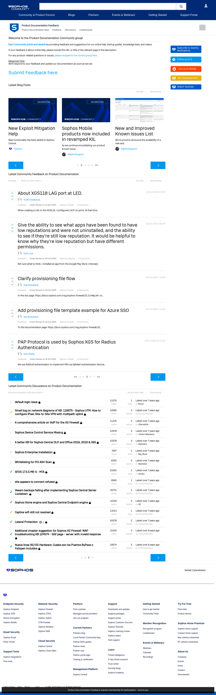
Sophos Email (9, 637)
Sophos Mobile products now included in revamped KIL (86, 133)
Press (180, 666)
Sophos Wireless (45, 627)
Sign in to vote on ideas (12, 193)
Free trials (182, 609)
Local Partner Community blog (86, 637)
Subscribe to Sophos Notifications (185, 49)
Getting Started (157, 15)
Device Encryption (11, 618)
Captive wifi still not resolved (32, 512)
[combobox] (107, 6)
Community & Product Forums (37, 15)
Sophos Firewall (45, 609)
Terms (19, 687)
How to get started (151, 609)
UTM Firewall (44, 622)
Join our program (80, 618)
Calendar (147, 652)
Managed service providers (85, 613)
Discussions (70, 30)
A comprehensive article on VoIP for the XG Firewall (47, 422)
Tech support (114, 640)
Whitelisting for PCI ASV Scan (33, 462)
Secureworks (183, 674)
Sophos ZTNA (44, 613)
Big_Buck (142, 454)
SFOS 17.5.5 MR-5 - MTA (29, 472)
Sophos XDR (9, 613)
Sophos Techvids (115, 627)
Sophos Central (45, 646)
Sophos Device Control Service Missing (39, 432)
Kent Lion (28, 253)
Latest (147, 400)
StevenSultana (30, 285)
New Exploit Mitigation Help (31, 131)
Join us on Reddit (184, 69)
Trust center (113, 664)
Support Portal (188, 15)
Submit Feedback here (33, 72)
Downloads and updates (119, 609)
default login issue (26, 402)
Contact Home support (188, 633)
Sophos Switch (45, 618)
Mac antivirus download (188, 637)
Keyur (141, 404)
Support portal (114, 618)
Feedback (56, 30)
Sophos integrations (12, 657)
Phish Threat (9, 642)
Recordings (148, 657)
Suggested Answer (11, 411)
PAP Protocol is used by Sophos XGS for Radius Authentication (67, 344)
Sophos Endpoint (11, 609)
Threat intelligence (116, 655)
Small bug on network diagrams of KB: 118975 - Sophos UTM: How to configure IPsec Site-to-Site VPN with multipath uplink (58, 412)
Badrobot (142, 444)
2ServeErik (143, 424)
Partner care (78, 651)
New (200, 27)
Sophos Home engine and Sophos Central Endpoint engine (51, 502)
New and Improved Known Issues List (135, 131)
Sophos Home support (188, 629)
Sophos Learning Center (119, 631)
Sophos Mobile (10, 622)
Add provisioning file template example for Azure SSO (73, 310)
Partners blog (79, 633)
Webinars (147, 648)
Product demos (184, 613)
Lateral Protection (26, 522)
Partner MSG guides (82, 642)
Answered (11, 471)
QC (139, 504)
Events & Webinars (123, 15)
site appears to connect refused (35, 482)
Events (181, 661)
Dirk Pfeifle (29, 354)
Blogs (71, 15)
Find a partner (79, 609)
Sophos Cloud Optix (47, 651)
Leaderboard (148, 633)
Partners (93, 15)
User (206, 5)
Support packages (116, 613)
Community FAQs (151, 613)
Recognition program (152, 629)
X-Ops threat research (118, 659)
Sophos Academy (116, 673)
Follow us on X (182, 59)
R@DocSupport (76, 154)
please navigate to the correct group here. (76, 55)
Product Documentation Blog (35, 30)
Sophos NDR (44, 631)
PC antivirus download (188, 642)
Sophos (18, 148)
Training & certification (83, 659)
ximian (141, 473)
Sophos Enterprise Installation (33, 452)
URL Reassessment (185, 78)
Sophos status (114, 635)
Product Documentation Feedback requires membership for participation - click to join (108, 690)
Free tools (7, 661)
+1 (43, 522)
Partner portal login (81, 655)
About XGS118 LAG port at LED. (50, 193)
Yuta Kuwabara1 (31, 199)
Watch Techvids (183, 86)
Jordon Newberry (146, 434)
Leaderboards (85, 30)
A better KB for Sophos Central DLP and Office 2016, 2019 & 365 (55, 442)
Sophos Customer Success (120, 622)
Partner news (79, 646)
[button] (181, 6)
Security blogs (114, 668)
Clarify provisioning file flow (46, 278)
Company (182, 657)
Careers (181, 670)
